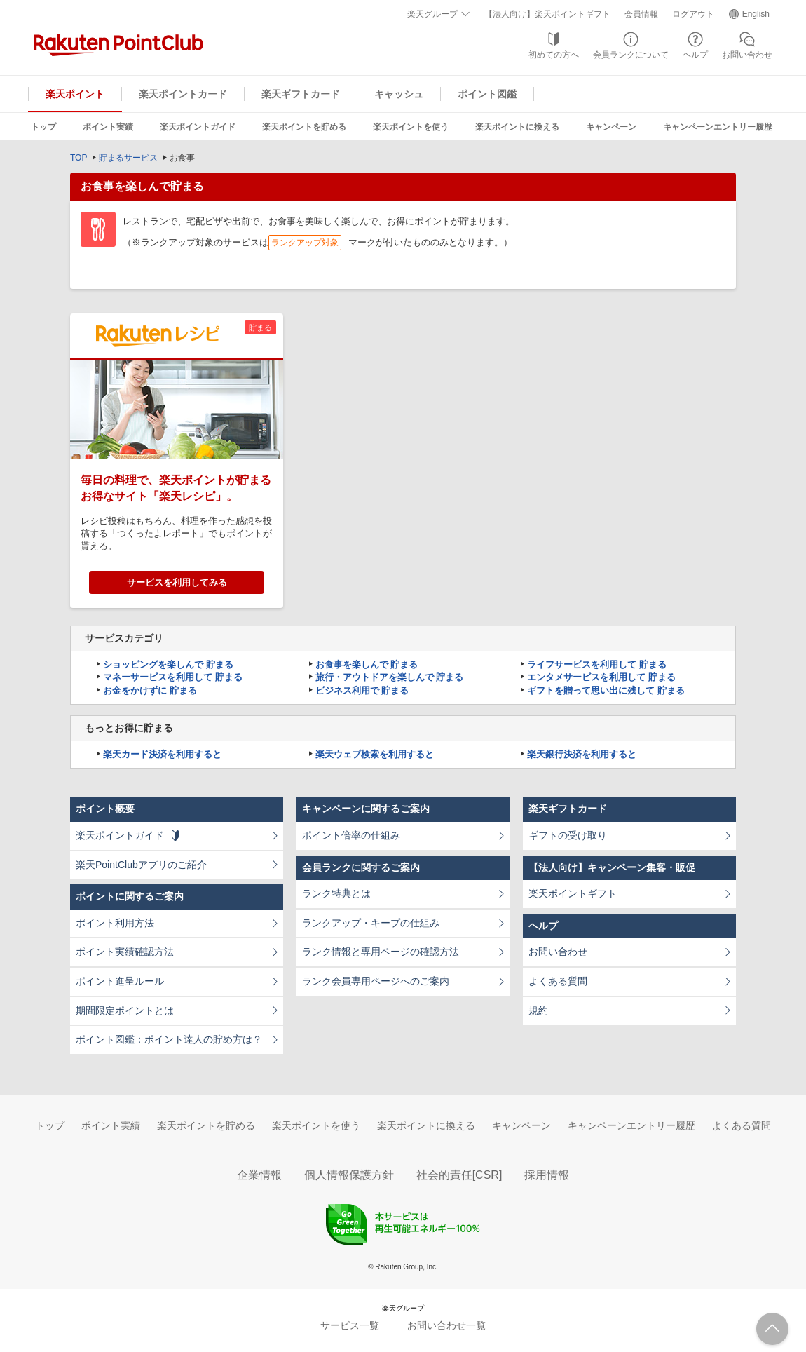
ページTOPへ (772, 1329)
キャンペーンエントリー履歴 (717, 127)
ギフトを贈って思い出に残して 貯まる (606, 690)
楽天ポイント (75, 94)
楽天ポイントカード (183, 94)
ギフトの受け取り (567, 835)
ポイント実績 (108, 127)
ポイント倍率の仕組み (351, 835)
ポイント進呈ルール (120, 981)
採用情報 (546, 1175)
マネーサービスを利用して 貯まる (173, 677)
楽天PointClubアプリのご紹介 (141, 864)
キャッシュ (398, 94)
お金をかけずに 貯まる (150, 690)
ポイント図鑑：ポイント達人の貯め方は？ (169, 1039)
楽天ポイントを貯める (304, 127)
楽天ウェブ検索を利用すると (374, 754)
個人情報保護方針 (349, 1175)
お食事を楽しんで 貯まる (366, 664)
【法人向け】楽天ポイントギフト (547, 14)
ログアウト (693, 14)
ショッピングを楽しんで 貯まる (168, 664)
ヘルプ (695, 55)
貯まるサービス (128, 158)
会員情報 (641, 14)
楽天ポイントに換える (517, 127)
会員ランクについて (631, 55)
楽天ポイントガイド (197, 127)
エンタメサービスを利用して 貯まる (601, 677)
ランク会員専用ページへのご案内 (375, 981)
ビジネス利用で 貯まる (362, 690)
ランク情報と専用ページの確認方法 (380, 951)
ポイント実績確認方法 (125, 951)
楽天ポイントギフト (572, 893)
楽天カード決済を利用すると (162, 754)
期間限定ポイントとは (125, 1010)
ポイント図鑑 (487, 94)
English (756, 14)
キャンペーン (611, 127)
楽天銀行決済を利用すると (581, 754)
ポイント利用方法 (115, 922)
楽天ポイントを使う (411, 127)
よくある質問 (557, 981)
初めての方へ (553, 55)
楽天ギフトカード (300, 94)
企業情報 (259, 1175)
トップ (43, 127)
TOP (78, 158)
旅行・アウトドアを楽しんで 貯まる (389, 677)
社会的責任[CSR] (459, 1175)
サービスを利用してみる (177, 582)
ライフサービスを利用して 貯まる (597, 664)
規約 (538, 1010)
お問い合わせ (747, 55)
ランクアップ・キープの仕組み (370, 922)
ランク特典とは (336, 893)
